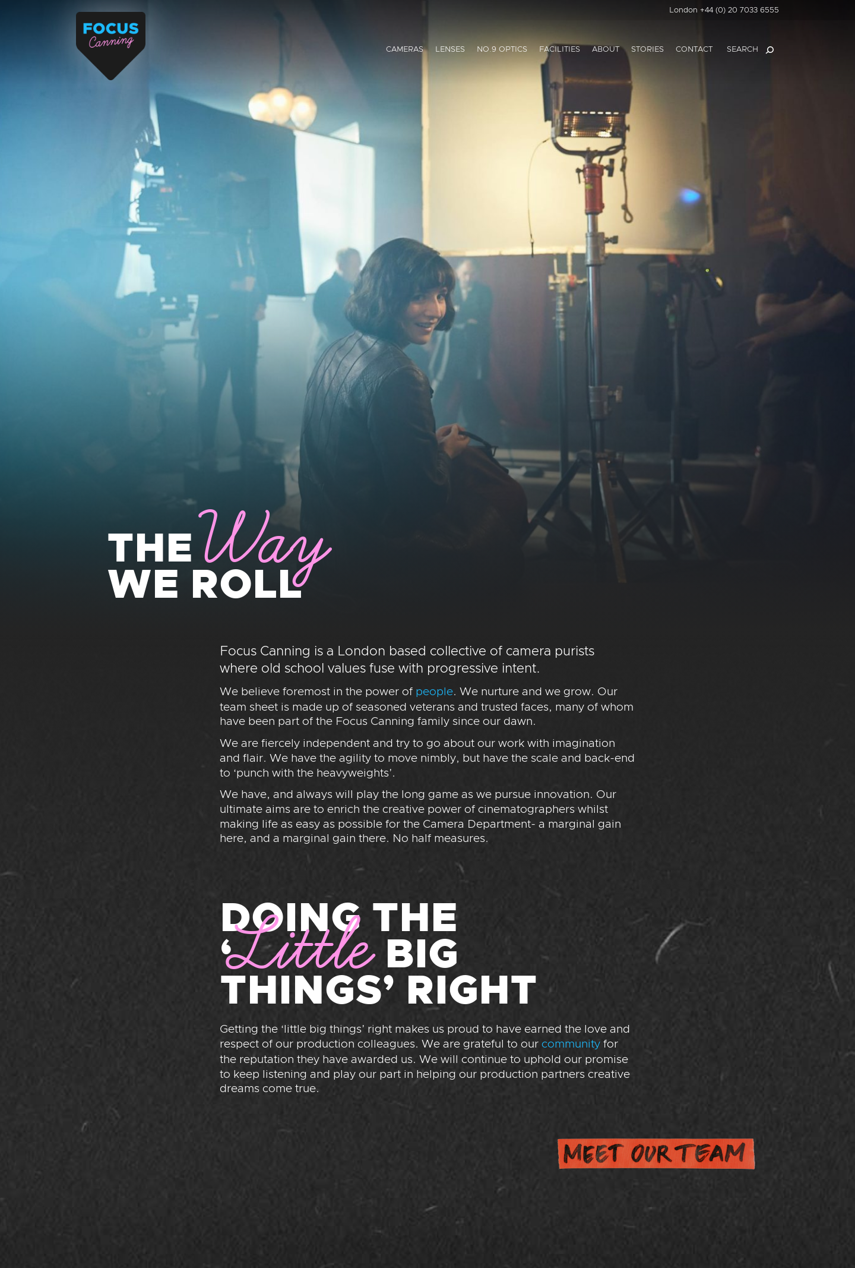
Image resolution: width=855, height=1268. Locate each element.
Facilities (559, 49)
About (605, 49)
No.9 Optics (502, 49)
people (434, 692)
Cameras (404, 49)
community (571, 1044)
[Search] (769, 50)
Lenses (450, 49)
